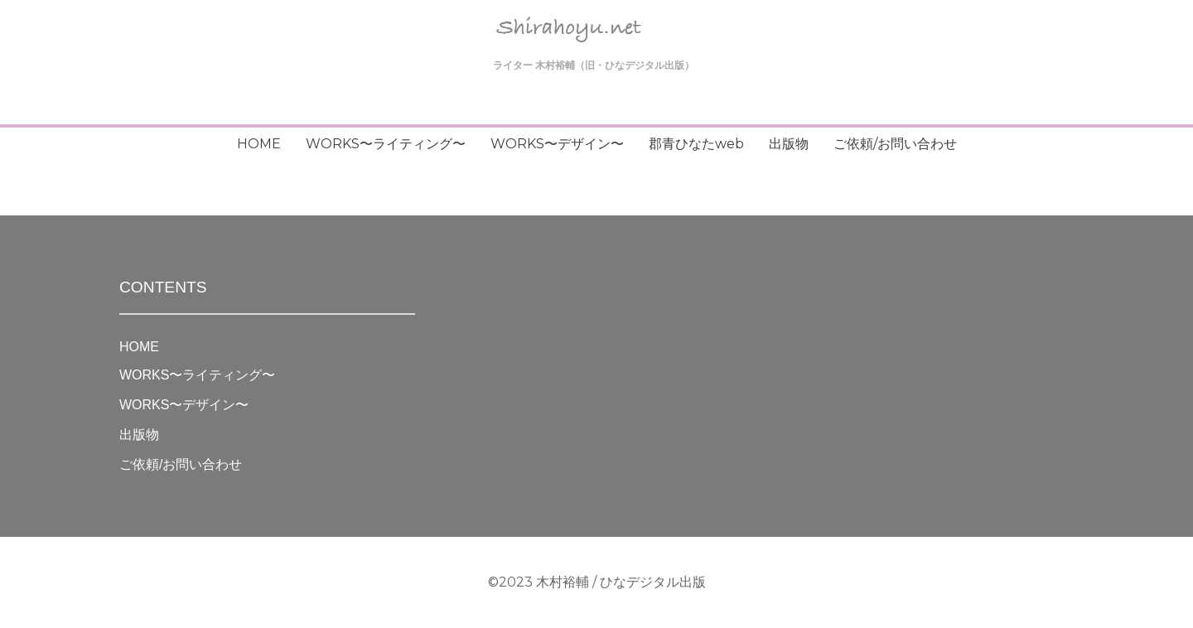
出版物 (789, 144)
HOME (259, 144)
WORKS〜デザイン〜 (557, 144)
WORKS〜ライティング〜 (386, 144)
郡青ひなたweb (696, 144)
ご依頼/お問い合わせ (895, 144)
